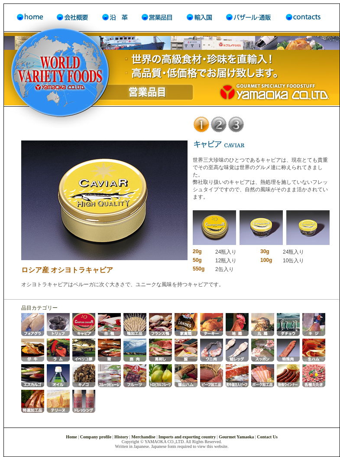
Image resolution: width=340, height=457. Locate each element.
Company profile (95, 436)
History (121, 436)
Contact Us (267, 436)
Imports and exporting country (187, 436)
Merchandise (143, 436)
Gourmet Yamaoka (236, 436)
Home (72, 436)
